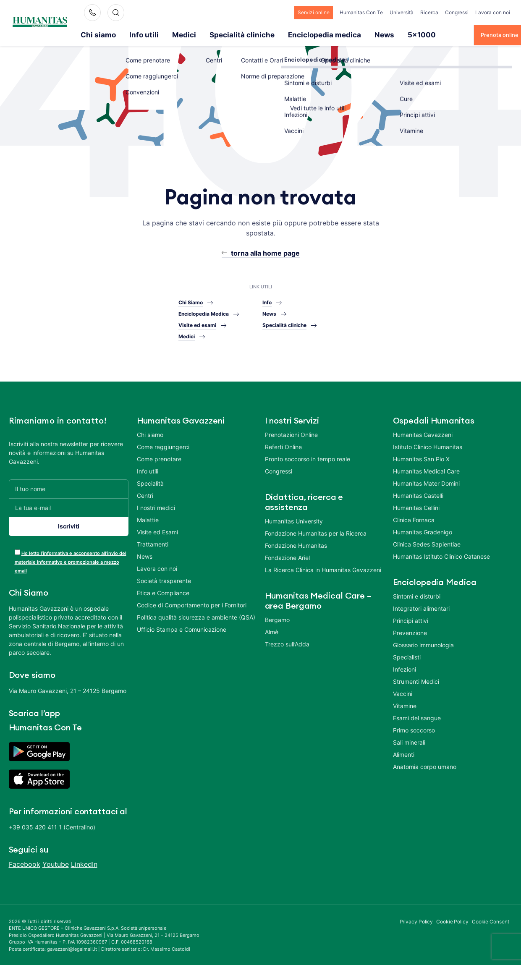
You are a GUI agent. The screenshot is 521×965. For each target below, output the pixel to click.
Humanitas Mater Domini (426, 482)
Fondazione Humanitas (296, 544)
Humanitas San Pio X (421, 458)
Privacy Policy (416, 921)
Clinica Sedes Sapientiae (427, 543)
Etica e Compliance (163, 592)
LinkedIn (84, 863)
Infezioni (404, 668)
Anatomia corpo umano (424, 765)
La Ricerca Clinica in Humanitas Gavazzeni (323, 569)
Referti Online (283, 446)
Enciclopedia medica (269, 34)
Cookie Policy (452, 921)
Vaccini (402, 692)
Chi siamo (93, 34)
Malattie (148, 519)
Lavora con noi (492, 12)
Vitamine (404, 705)
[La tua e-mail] (68, 506)
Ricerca (429, 12)
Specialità (150, 482)
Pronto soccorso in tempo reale (307, 458)
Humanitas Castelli (418, 494)
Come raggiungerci (163, 446)
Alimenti (403, 753)
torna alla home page (265, 252)
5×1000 (348, 34)
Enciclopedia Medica (203, 313)
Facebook (24, 863)
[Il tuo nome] (68, 488)
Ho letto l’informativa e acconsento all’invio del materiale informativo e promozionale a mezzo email (70, 561)
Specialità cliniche (207, 34)
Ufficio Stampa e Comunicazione (181, 628)
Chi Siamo (190, 301)
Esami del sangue (417, 717)
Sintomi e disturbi (416, 595)
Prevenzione (410, 631)
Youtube (55, 863)
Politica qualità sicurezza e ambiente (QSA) (196, 616)
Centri (145, 494)
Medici (162, 34)
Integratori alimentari (421, 607)
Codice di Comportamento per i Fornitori (191, 604)
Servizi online (314, 12)
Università (402, 12)
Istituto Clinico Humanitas (427, 446)
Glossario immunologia (423, 644)
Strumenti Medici (416, 680)
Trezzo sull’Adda (287, 643)
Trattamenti (152, 543)
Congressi (457, 12)
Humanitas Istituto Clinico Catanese (441, 555)
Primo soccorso (414, 729)
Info (267, 301)
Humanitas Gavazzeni (423, 433)
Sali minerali (409, 741)
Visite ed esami (197, 324)
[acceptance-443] (17, 551)
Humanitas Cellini (416, 506)
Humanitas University (294, 520)
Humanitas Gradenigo (422, 531)
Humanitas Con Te (361, 12)
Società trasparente (164, 579)
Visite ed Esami (157, 531)
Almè (271, 631)
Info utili (129, 34)
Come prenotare (159, 458)
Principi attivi (410, 619)
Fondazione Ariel (287, 556)
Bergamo (277, 618)
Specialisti (407, 656)
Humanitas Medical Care (426, 470)
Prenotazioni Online (291, 433)
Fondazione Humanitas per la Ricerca (316, 532)
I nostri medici (156, 506)
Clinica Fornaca (414, 519)
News (317, 34)
